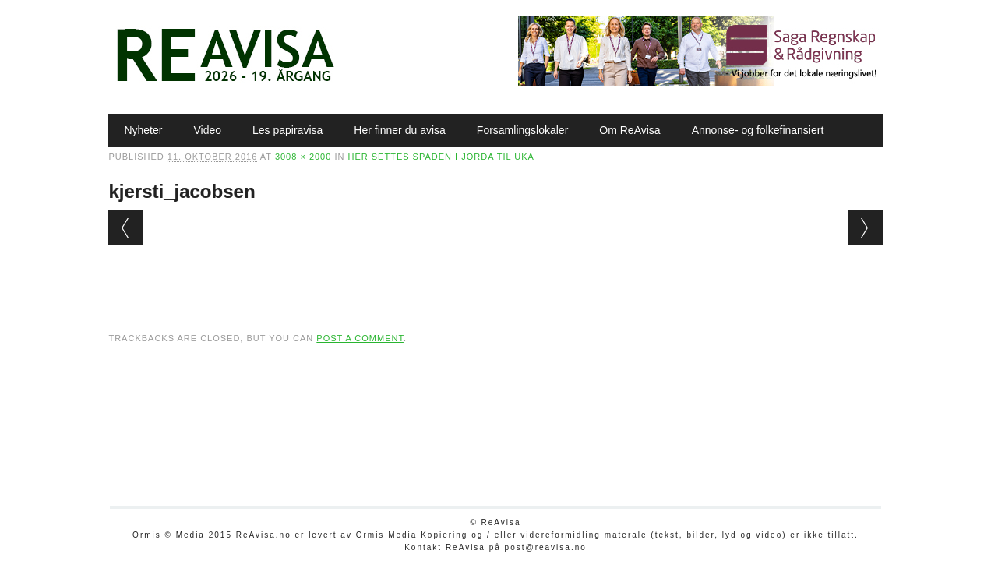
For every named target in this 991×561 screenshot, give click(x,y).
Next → (865, 227)
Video (207, 130)
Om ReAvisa (629, 130)
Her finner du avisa (400, 130)
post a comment (360, 338)
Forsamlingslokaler (522, 130)
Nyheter (143, 130)
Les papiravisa (287, 130)
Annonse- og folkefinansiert (758, 130)
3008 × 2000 (303, 156)
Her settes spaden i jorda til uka (440, 156)
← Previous (125, 227)
